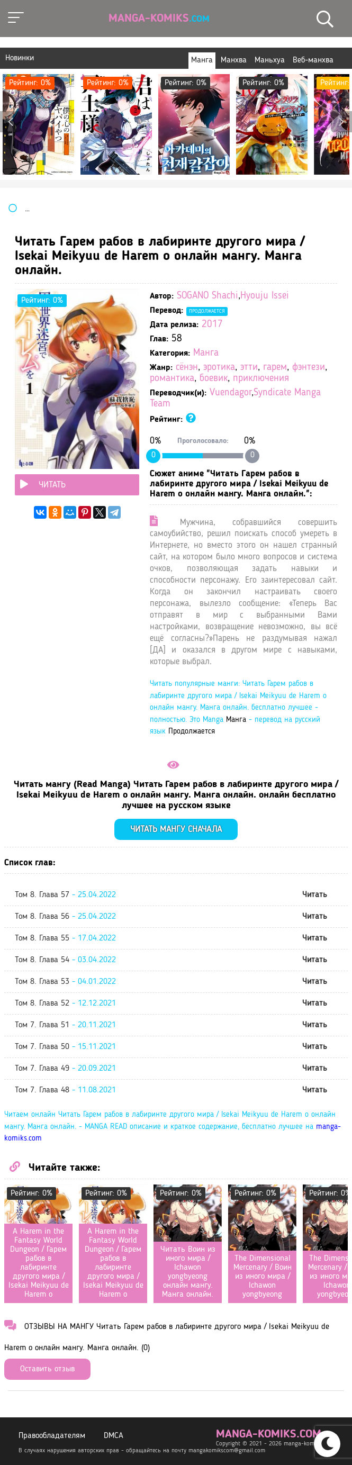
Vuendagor (230, 393)
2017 (212, 325)
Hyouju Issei (264, 296)
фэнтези (308, 368)
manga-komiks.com (268, 1434)
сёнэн (187, 368)
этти (249, 368)
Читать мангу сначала (176, 829)
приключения (261, 379)
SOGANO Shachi (207, 296)
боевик (214, 379)
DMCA (113, 1436)
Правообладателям (52, 1436)
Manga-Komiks (159, 18)
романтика (172, 379)
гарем (275, 368)
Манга (206, 353)
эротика (219, 368)
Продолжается (207, 311)
